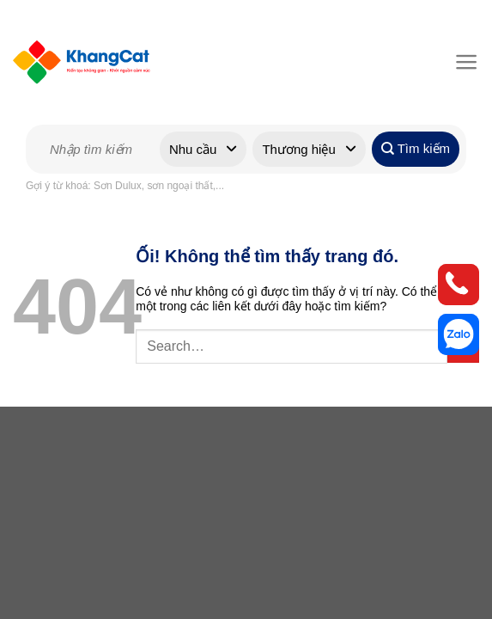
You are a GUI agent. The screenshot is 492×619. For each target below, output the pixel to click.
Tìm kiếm (415, 148)
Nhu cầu (193, 149)
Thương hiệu (298, 149)
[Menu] (463, 62)
